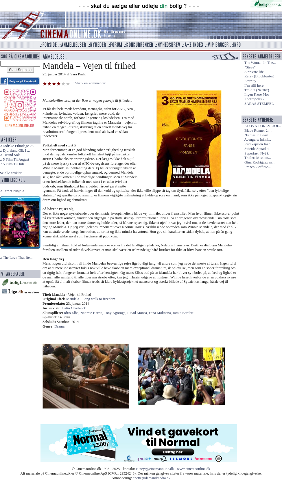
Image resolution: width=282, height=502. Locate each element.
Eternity (250, 81)
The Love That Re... (18, 258)
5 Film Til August (16, 159)
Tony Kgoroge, (115, 313)
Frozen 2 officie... (257, 167)
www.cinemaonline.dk (193, 469)
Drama (59, 326)
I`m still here (253, 85)
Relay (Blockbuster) (259, 76)
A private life (254, 72)
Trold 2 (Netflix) (256, 90)
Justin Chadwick (73, 308)
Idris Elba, (72, 313)
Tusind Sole (12, 155)
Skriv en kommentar (90, 83)
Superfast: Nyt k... (257, 153)
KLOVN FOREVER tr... (262, 126)
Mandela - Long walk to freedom (90, 299)
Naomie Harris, (92, 313)
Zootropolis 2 (254, 99)
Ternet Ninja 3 (13, 191)
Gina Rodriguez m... (259, 162)
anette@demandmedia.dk (151, 478)
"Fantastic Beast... (257, 135)
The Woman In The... (260, 63)
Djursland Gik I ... (16, 150)
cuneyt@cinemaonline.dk (155, 469)
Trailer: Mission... (257, 158)
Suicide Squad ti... (257, 149)
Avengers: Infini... (257, 139)
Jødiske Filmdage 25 (18, 146)
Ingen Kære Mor (256, 94)
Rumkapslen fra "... (258, 144)
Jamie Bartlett (183, 313)
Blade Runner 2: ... (258, 131)
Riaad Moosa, (138, 313)
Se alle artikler (11, 173)
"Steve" (250, 67)
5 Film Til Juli (13, 164)
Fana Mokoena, (161, 313)
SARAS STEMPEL (259, 104)
